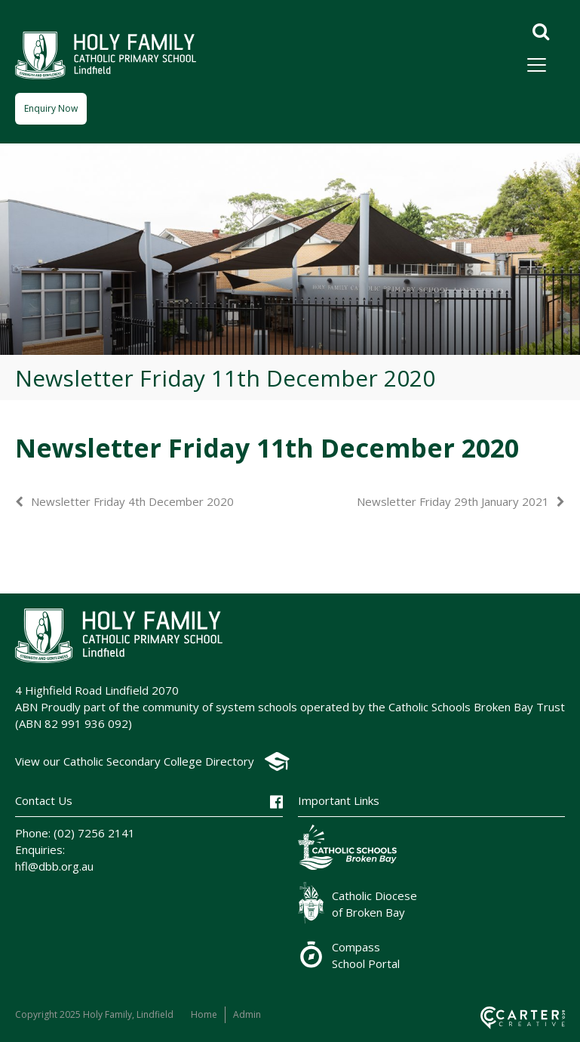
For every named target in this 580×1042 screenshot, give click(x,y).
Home (204, 1014)
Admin (247, 1014)
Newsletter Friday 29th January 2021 (453, 501)
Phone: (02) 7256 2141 (75, 832)
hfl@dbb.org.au (54, 866)
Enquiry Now (51, 108)
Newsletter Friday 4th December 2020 (132, 501)
